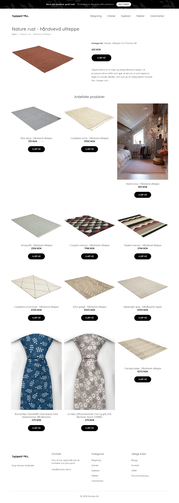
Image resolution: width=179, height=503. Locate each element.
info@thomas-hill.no (61, 471)
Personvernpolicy (140, 477)
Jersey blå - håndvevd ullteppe (36, 247)
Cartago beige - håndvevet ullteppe (142, 370)
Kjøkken (126, 17)
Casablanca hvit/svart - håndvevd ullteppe (36, 308)
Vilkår (134, 472)
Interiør (111, 17)
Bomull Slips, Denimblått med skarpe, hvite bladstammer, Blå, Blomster (36, 417)
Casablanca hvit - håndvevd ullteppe (89, 140)
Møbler (140, 17)
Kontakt (135, 467)
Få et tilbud (124, 4)
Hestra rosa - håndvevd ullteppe (142, 185)
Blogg (134, 462)
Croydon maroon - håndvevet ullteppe (89, 247)
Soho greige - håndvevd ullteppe (89, 308)
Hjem (14, 36)
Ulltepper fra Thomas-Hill (124, 45)
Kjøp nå (101, 59)
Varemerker (157, 17)
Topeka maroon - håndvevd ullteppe (142, 247)
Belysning (96, 17)
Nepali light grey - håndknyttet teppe (143, 308)
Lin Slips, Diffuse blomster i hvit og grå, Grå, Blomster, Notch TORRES (89, 417)
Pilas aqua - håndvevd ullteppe (36, 140)
